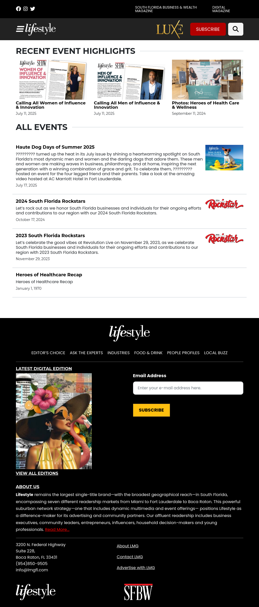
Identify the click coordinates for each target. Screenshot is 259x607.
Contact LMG (130, 557)
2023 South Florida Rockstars (50, 235)
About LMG (127, 546)
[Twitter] (32, 8)
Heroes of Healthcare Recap (49, 275)
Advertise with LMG (136, 568)
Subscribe (208, 29)
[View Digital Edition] (54, 421)
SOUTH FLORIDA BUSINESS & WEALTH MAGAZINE (166, 9)
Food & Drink (148, 353)
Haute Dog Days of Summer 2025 (55, 147)
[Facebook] (18, 8)
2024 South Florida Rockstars (50, 201)
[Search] (235, 29)
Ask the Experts (86, 353)
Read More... (57, 529)
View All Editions (37, 473)
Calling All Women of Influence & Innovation (51, 105)
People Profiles (183, 353)
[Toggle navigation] (19, 29)
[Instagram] (25, 8)
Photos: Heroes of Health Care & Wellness (205, 105)
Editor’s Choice (48, 353)
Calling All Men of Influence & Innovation (127, 105)
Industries (118, 353)
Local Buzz (216, 353)
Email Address (149, 375)
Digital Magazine (221, 9)
